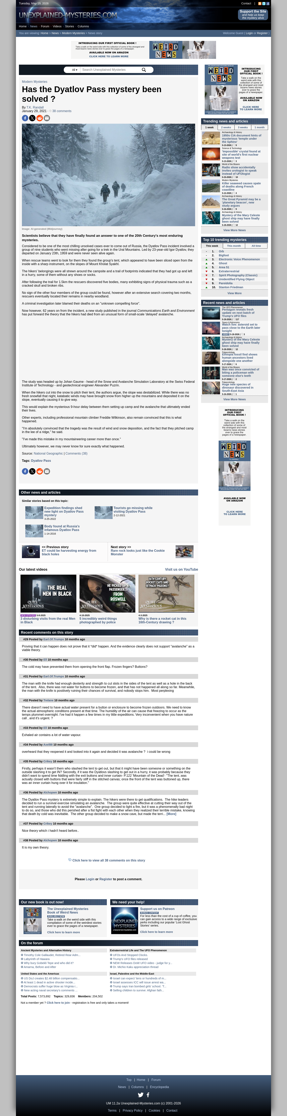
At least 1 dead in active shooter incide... (49, 982)
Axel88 (47, 744)
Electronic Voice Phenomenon (239, 259)
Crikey (47, 761)
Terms (112, 1110)
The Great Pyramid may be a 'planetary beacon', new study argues (241, 202)
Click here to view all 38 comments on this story (109, 860)
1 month (260, 127)
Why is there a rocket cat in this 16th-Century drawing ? (162, 620)
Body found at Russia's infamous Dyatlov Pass (62, 528)
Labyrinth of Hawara (37, 959)
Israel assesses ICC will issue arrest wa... (139, 982)
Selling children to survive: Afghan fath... (138, 990)
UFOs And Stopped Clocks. (130, 955)
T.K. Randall (35, 107)
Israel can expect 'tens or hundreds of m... (139, 978)
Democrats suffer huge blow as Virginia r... (51, 986)
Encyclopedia (159, 1087)
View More (235, 293)
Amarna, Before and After (40, 967)
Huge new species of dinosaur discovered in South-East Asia (238, 387)
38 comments (60, 111)
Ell (45, 659)
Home (23, 26)
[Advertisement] (108, 348)
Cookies (154, 1110)
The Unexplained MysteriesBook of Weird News (67, 910)
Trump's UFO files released (130, 959)
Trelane (48, 700)
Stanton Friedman (231, 287)
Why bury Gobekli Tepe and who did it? (49, 963)
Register (262, 33)
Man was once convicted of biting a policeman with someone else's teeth (240, 372)
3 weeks (243, 127)
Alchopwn (50, 792)
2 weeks (226, 127)
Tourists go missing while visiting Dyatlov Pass (133, 509)
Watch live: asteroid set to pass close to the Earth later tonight (241, 328)
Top (129, 1079)
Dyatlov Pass (41, 460)
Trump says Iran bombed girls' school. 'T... (139, 986)
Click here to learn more (63, 932)
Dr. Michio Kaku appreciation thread (135, 967)
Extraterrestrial (229, 271)
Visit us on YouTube (181, 569)
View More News (234, 230)
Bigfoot (224, 255)
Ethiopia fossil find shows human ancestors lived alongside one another (240, 357)
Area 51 (224, 267)
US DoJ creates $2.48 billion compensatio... (52, 978)
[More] (171, 814)
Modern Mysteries (73, 33)
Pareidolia (226, 283)
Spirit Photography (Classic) (238, 275)
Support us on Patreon (157, 909)
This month (234, 245)
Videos (57, 26)
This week (212, 245)
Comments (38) (76, 453)
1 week (209, 127)
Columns (83, 26)
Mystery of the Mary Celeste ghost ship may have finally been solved (241, 218)
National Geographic (48, 453)
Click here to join (58, 1002)
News (33, 26)
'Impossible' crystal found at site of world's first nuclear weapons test (241, 154)
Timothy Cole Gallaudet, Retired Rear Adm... (52, 955)
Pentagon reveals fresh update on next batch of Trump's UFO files (238, 313)
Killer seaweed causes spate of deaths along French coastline (241, 186)
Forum (45, 26)
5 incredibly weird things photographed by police (98, 620)
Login (249, 33)
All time (256, 245)
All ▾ (75, 69)
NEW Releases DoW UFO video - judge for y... (142, 963)
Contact (246, 3)
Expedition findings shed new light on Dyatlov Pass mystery (64, 511)
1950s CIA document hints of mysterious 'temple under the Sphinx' (241, 138)
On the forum (32, 943)
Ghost (223, 263)
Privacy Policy (133, 1110)
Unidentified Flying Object (236, 279)
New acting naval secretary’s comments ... (51, 990)
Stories (69, 26)
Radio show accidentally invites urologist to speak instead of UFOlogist (239, 170)
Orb (221, 251)
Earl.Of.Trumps (53, 639)
